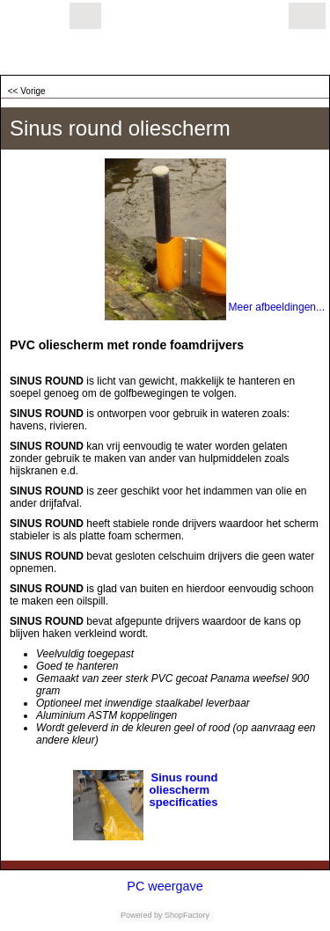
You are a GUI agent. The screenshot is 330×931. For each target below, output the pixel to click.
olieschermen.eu (86, 53)
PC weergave (164, 886)
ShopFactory (186, 915)
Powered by (142, 915)
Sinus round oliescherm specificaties (184, 790)
